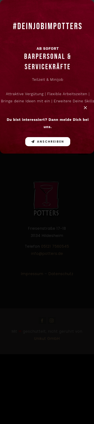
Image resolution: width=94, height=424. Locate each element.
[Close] (85, 107)
